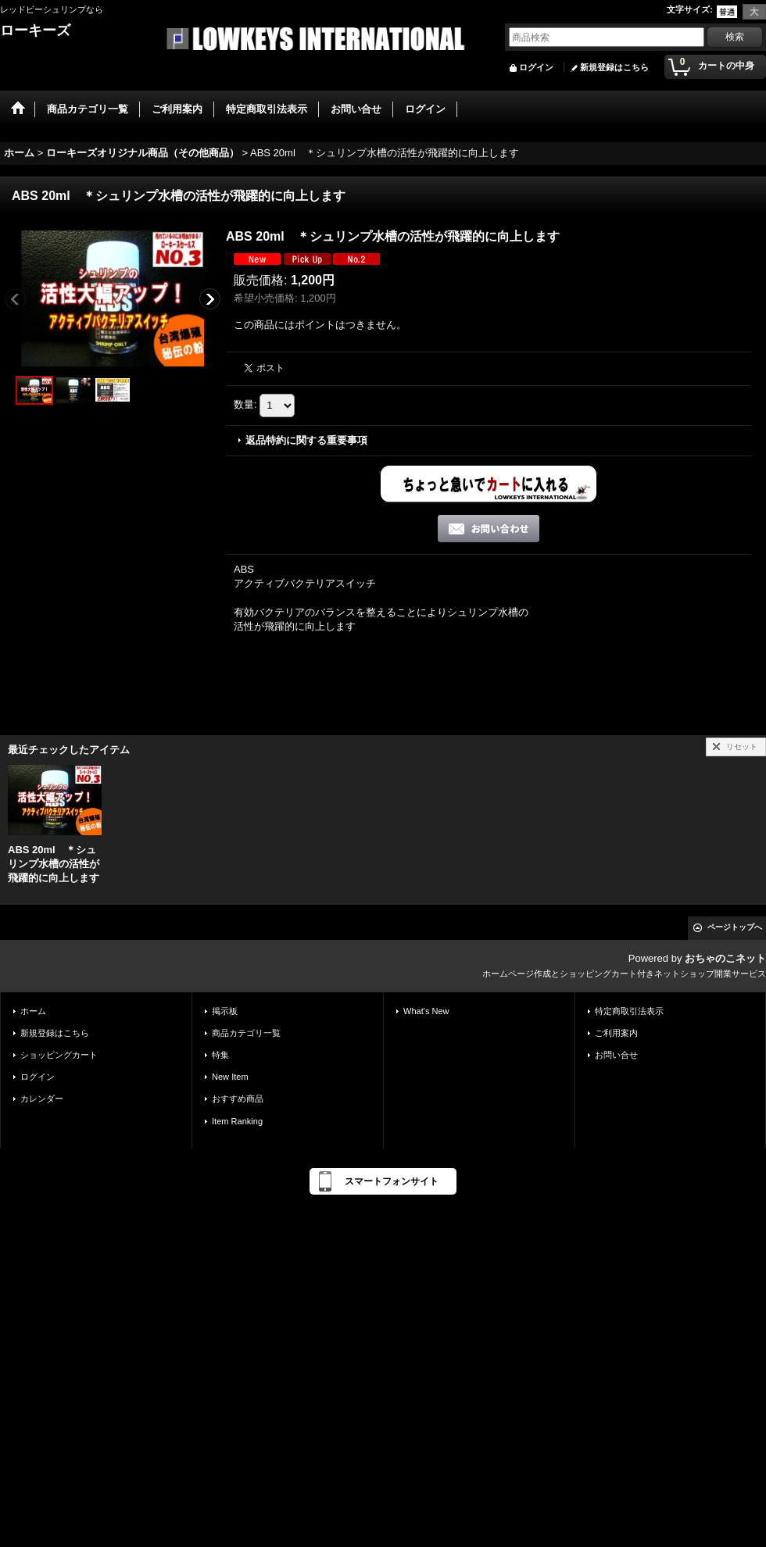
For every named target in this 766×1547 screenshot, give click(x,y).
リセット (741, 746)
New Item (230, 1076)
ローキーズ (35, 30)
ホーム (33, 1011)
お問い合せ (616, 1054)
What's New (426, 1011)
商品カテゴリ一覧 (246, 1033)
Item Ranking (237, 1121)
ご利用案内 (616, 1033)
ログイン (536, 67)
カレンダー (41, 1098)
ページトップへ (734, 927)
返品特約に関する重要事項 (306, 440)
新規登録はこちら (614, 67)
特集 (220, 1054)
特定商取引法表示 (629, 1011)
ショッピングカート (59, 1054)
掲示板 (225, 1011)
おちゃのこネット (725, 958)
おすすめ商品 (237, 1098)
